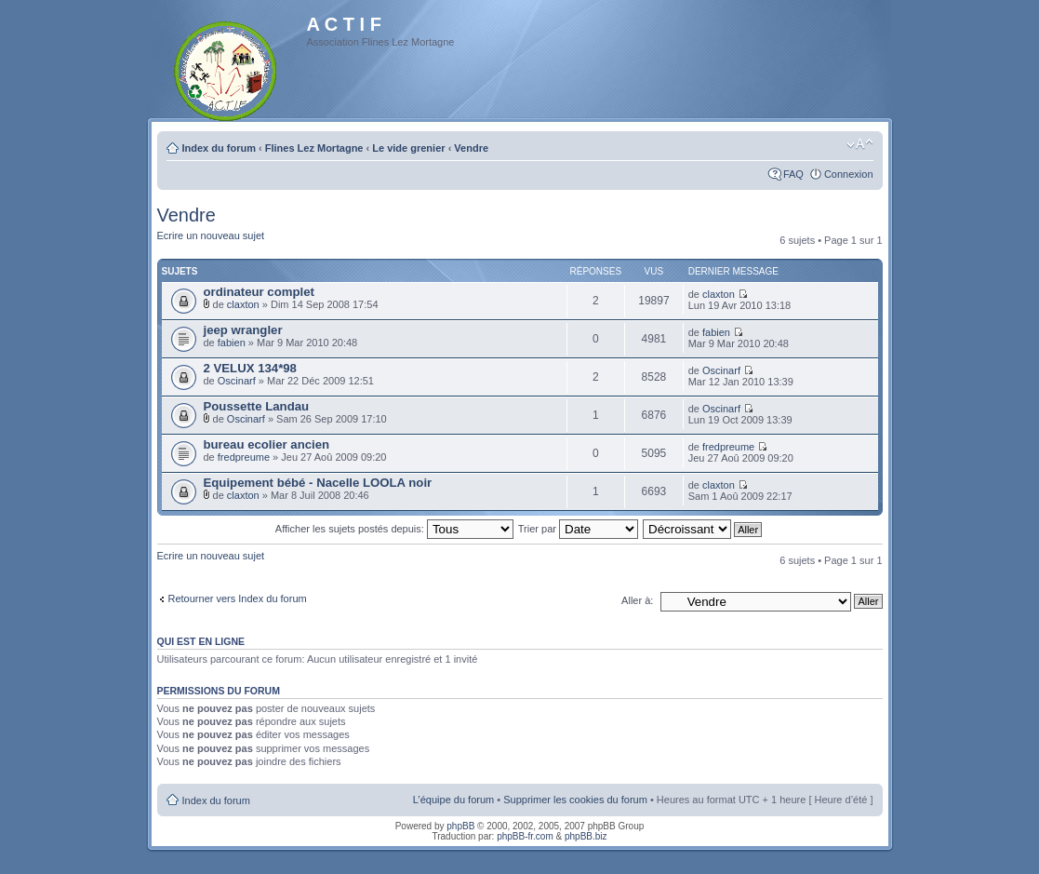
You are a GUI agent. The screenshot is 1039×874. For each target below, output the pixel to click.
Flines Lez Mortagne (314, 148)
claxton (243, 304)
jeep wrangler (243, 330)
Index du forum (219, 148)
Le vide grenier (408, 148)
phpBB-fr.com (525, 836)
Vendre (471, 148)
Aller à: (637, 600)
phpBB (460, 826)
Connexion (848, 174)
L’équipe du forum (453, 799)
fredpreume (244, 457)
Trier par (578, 528)
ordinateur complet (259, 292)
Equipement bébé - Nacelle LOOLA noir (318, 483)
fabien (232, 342)
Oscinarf (237, 380)
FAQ (793, 174)
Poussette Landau (257, 406)
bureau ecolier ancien (267, 444)
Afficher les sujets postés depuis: (394, 528)
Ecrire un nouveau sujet (211, 235)
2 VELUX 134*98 (250, 368)
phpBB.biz (586, 836)
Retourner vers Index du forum (237, 598)
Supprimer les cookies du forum (575, 799)
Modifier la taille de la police (859, 144)
